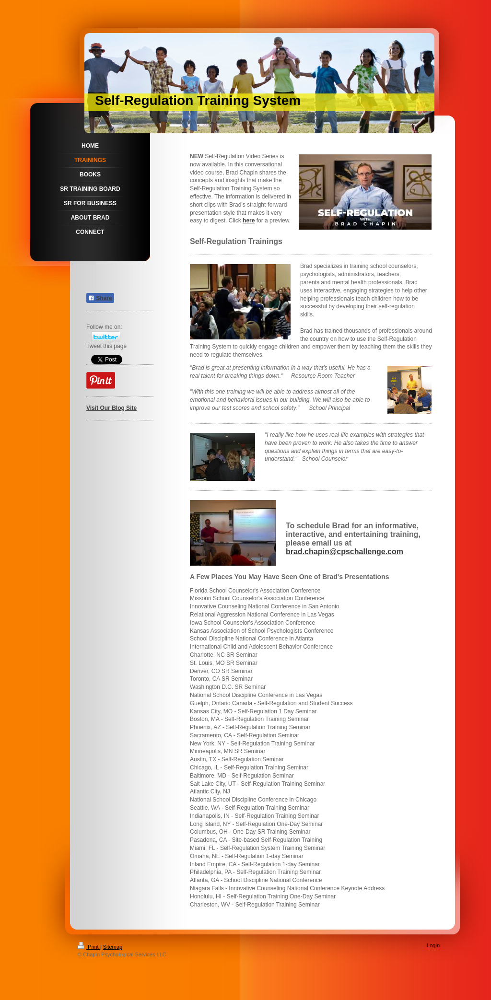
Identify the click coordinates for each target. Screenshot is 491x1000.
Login (433, 945)
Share (100, 298)
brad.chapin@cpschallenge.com (344, 551)
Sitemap (112, 947)
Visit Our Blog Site (111, 408)
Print (89, 947)
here (249, 220)
